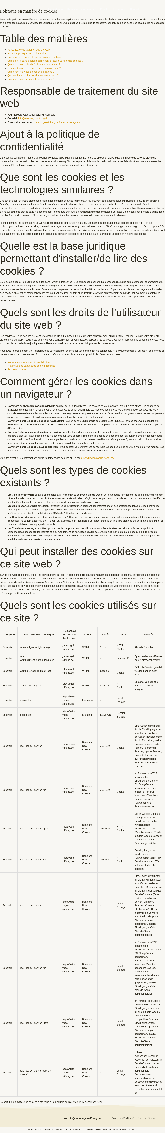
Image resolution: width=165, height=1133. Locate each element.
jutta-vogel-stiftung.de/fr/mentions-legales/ (57, 122)
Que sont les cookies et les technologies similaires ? (35, 57)
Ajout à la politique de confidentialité (26, 53)
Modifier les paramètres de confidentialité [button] (29, 362)
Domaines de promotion (81, 9)
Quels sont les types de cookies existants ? (30, 71)
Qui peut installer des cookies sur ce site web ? (33, 75)
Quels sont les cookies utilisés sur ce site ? (30, 79)
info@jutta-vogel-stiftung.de (33, 118)
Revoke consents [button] (16, 369)
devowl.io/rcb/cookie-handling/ (97, 458)
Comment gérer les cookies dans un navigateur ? (34, 68)
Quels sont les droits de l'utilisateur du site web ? (33, 64)
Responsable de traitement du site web (28, 49)
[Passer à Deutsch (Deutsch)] (151, 3)
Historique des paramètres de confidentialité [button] (31, 365)
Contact (134, 9)
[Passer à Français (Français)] (141, 3)
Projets (104, 9)
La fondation (55, 9)
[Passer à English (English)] (131, 3)
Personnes (119, 9)
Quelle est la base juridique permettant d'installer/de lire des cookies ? (45, 60)
